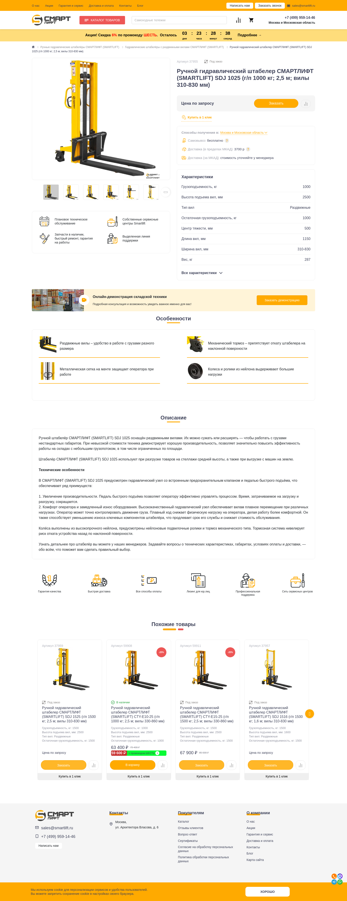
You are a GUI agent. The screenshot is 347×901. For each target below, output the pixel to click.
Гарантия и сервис (71, 5)
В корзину (132, 765)
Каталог (183, 821)
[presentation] (309, 713)
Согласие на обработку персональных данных (205, 849)
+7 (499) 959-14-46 (300, 17)
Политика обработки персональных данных (203, 859)
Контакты (125, 5)
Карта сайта (255, 860)
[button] (165, 192)
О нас (36, 5)
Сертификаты (188, 841)
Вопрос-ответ (187, 834)
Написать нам (240, 5)
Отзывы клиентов (190, 828)
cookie (58, 889)
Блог (140, 5)
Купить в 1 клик (196, 117)
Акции (49, 5)
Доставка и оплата (101, 5)
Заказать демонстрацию (281, 300)
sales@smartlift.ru (303, 5)
